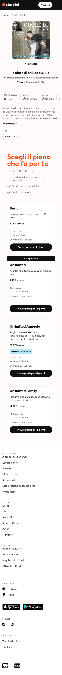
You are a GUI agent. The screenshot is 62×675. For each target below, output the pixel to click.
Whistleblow (9, 491)
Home (5, 14)
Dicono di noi (9, 474)
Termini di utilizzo (12, 641)
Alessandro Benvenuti (45, 77)
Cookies (7, 646)
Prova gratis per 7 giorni (31, 247)
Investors (7, 468)
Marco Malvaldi (16, 77)
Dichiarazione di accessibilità (18, 485)
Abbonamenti (10, 554)
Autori (5, 528)
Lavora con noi (10, 462)
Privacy (6, 635)
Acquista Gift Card (13, 560)
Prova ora (45, 5)
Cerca (5, 505)
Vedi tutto (9, 123)
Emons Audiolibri (35, 82)
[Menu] (58, 5)
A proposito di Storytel (15, 456)
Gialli (22, 14)
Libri (4, 511)
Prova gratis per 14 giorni (31, 308)
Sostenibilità (9, 480)
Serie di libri (8, 517)
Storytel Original (11, 523)
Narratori (7, 534)
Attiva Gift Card (11, 565)
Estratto (31, 63)
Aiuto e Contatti (11, 548)
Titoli (14, 14)
